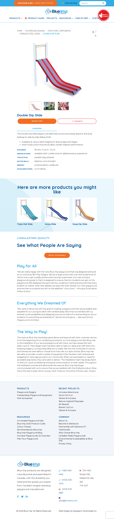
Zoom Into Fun (66, 395)
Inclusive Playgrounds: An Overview (33, 436)
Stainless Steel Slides (30, 34)
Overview (37, 128)
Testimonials (64, 430)
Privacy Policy (65, 444)
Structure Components (59, 31)
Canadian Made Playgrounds (72, 436)
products (15, 18)
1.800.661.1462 (69, 3)
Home (19, 31)
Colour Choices (24, 427)
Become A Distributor (69, 424)
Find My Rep (82, 18)
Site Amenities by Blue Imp (29, 430)
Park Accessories (24, 398)
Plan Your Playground (27, 439)
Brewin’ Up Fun (66, 407)
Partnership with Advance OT (72, 427)
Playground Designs (35, 31)
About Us (63, 421)
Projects (52, 18)
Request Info (37, 121)
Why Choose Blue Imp (69, 433)
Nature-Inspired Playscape (71, 401)
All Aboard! (64, 404)
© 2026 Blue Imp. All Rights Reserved (33, 511)
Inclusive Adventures (68, 392)
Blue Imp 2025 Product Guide (31, 424)
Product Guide (34, 18)
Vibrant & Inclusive (67, 398)
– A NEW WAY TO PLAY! (35, 3)
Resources (66, 18)
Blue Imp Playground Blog (29, 433)
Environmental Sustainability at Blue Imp (76, 440)
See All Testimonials (57, 255)
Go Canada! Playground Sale (30, 421)
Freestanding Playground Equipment (34, 395)
